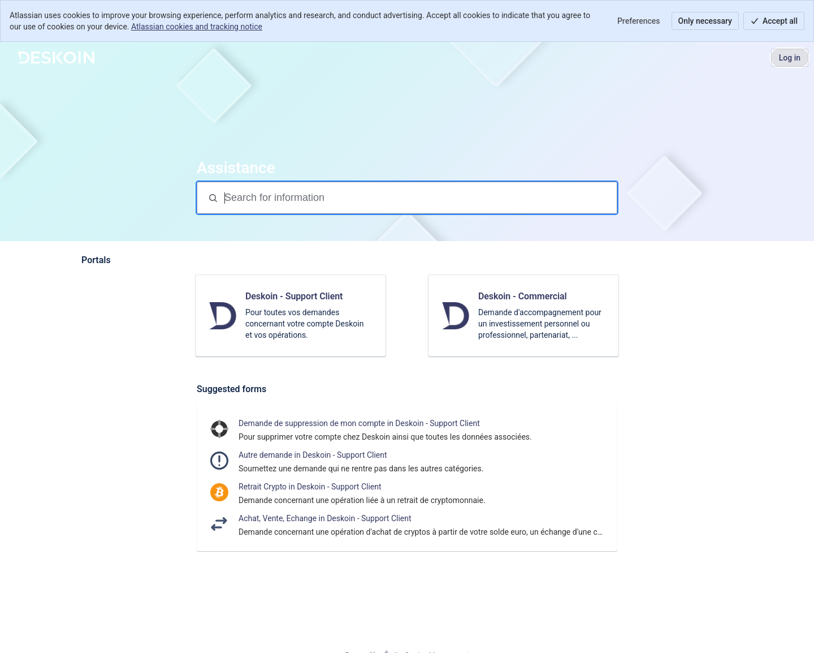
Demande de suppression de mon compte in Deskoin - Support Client (359, 423)
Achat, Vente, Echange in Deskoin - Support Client (325, 518)
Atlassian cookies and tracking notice (196, 26)
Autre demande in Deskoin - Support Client (313, 454)
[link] (291, 315)
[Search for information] (419, 197)
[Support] (56, 57)
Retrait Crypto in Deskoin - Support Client (310, 486)
